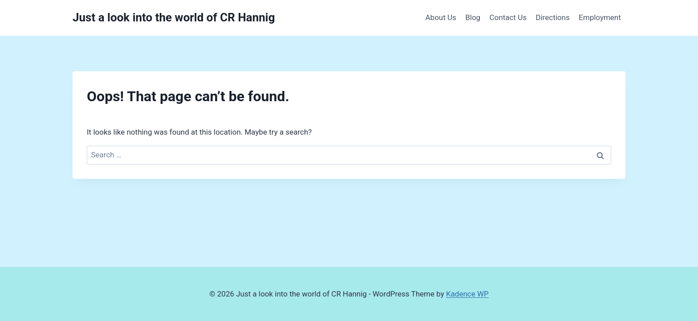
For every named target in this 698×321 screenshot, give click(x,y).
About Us (441, 17)
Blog (472, 17)
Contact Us (508, 17)
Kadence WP (467, 293)
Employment (600, 17)
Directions (552, 17)
